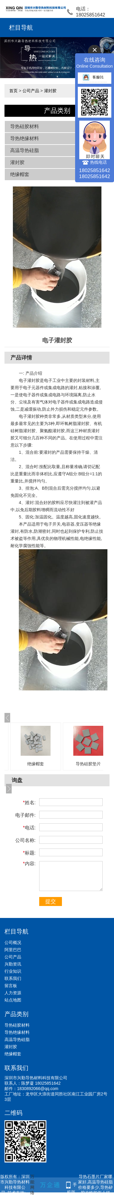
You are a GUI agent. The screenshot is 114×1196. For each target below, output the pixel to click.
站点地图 (12, 1000)
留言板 (10, 985)
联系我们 (12, 978)
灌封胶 (50, 90)
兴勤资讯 (12, 964)
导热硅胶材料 (24, 126)
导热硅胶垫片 (88, 763)
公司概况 (12, 942)
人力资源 (12, 992)
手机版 (72, 1185)
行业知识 (12, 971)
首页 (13, 90)
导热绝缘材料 (24, 138)
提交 (50, 901)
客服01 (93, 77)
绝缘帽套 (19, 174)
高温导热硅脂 (24, 150)
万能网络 (32, 1184)
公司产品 (30, 90)
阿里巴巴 (12, 949)
